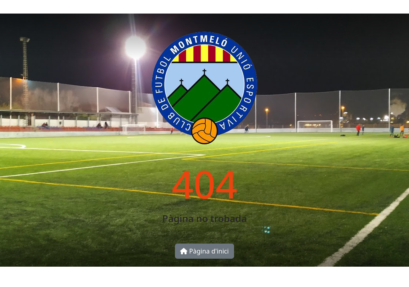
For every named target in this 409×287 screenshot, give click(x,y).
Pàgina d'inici (204, 251)
